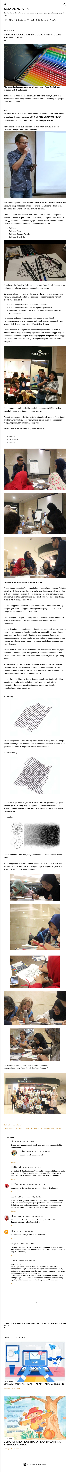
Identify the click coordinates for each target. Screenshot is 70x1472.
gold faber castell (31, 1128)
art (17, 1128)
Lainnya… (51, 20)
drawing (22, 1128)
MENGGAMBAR (44, 1128)
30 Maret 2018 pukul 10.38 (32, 1167)
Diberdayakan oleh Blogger (35, 1464)
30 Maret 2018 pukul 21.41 (33, 1197)
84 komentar (16, 1449)
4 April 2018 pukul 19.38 (28, 1244)
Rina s (14, 1231)
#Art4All (12, 1128)
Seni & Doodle (38, 20)
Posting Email (16, 1125)
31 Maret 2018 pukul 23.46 (34, 1216)
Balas (13, 1162)
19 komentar (15, 1388)
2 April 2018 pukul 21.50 (26, 1231)
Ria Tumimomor (18, 1184)
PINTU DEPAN (10, 20)
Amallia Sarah (17, 1197)
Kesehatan (23, 20)
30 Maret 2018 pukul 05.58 (24, 1141)
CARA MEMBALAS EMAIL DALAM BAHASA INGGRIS (34, 1384)
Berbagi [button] (7, 1125)
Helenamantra (17, 1216)
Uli (12, 1141)
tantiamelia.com (26, 1151)
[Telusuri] (64, 3)
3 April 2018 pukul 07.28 (42, 1151)
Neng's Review (56, 1128)
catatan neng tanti (18, 8)
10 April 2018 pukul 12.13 (27, 1261)
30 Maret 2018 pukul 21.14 (35, 1184)
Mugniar (14, 1243)
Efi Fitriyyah (16, 1167)
